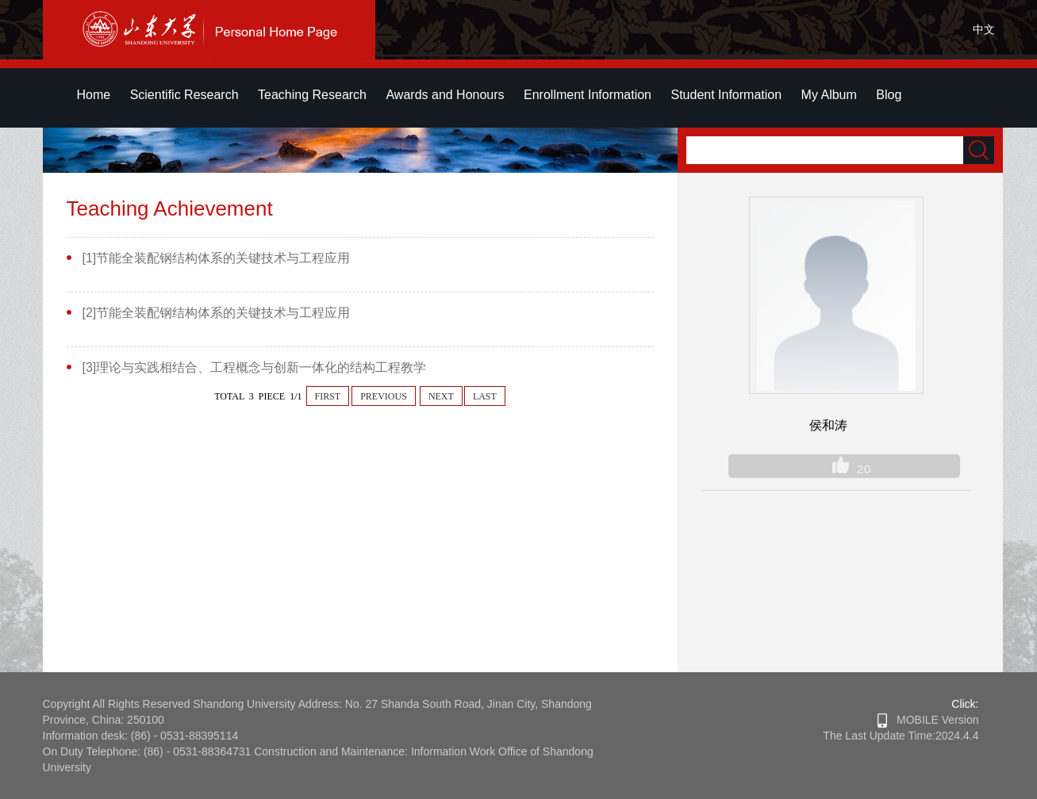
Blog (888, 94)
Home (94, 94)
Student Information (726, 94)
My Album (829, 94)
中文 (984, 29)
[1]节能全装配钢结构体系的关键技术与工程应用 (217, 258)
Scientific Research (184, 94)
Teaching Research (312, 94)
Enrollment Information (587, 94)
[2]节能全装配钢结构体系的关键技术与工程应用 (217, 312)
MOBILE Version (928, 719)
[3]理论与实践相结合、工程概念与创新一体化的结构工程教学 (255, 367)
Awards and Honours (445, 94)
